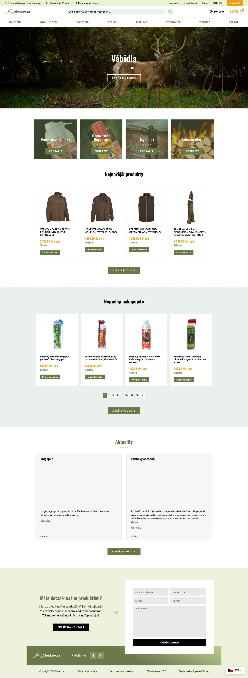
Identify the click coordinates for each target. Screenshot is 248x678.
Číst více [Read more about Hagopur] (45, 521)
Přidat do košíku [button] (50, 377)
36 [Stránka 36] (126, 395)
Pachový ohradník (143, 459)
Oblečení (82, 22)
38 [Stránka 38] (137, 395)
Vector (205, 671)
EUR (221, 3)
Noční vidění (49, 22)
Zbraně (234, 22)
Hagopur (15, 22)
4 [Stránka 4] (117, 395)
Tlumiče (204, 22)
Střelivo (142, 22)
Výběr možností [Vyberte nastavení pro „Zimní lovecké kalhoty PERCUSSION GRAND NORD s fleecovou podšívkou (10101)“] (183, 252)
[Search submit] (170, 11)
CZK (215, 3)
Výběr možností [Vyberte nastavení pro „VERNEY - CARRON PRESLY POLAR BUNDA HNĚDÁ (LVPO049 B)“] (50, 252)
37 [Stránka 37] (131, 395)
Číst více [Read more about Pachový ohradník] (136, 528)
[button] (4, 68)
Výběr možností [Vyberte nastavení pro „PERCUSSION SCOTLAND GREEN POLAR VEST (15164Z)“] (139, 249)
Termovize (173, 22)
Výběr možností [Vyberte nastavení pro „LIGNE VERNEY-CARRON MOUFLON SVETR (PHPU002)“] (94, 249)
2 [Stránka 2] (109, 395)
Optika (112, 22)
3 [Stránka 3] (113, 395)
